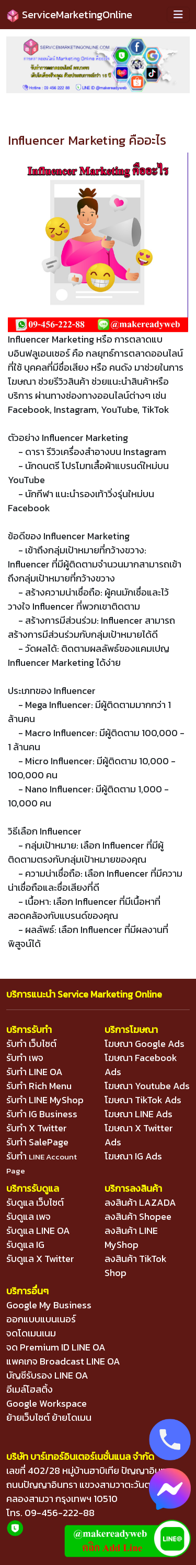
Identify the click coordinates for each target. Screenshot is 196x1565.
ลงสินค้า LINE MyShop (131, 1237)
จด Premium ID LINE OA (56, 1347)
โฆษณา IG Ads (133, 1156)
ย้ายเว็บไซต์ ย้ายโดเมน (48, 1417)
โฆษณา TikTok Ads (143, 1100)
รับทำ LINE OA (34, 1072)
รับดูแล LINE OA (38, 1230)
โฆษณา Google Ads (145, 1044)
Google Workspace (46, 1403)
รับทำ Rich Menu (39, 1086)
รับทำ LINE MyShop (45, 1100)
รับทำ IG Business (41, 1114)
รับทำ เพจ (24, 1058)
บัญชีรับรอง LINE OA (47, 1375)
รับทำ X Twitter (36, 1128)
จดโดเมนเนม (31, 1333)
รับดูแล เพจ (28, 1216)
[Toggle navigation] (178, 14)
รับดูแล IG (25, 1245)
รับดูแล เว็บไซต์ (35, 1202)
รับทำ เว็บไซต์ (31, 1044)
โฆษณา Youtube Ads (147, 1086)
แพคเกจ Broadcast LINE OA (63, 1361)
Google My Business (48, 1305)
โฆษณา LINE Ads (138, 1114)
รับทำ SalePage (37, 1142)
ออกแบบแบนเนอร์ (41, 1319)
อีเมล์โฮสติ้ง (29, 1389)
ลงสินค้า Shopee (138, 1216)
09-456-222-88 (60, 1513)
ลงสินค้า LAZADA (140, 1202)
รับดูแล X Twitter (40, 1259)
